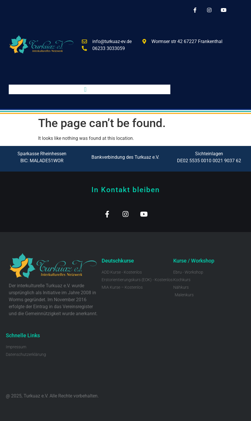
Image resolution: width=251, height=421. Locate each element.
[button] (85, 89)
